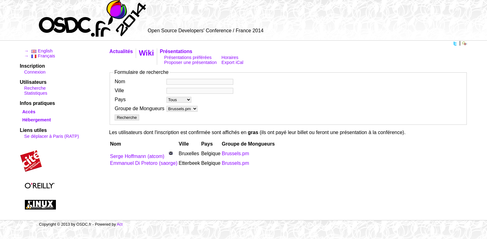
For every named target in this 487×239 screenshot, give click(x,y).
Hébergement (36, 119)
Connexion (35, 72)
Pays (120, 99)
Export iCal (232, 62)
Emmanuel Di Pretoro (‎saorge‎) (143, 163)
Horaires (229, 57)
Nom (120, 81)
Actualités (121, 51)
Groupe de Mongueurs (139, 108)
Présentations (176, 51)
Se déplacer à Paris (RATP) (51, 136)
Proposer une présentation (190, 62)
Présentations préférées (188, 57)
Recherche (35, 88)
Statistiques (35, 93)
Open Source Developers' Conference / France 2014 (205, 30)
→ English (38, 50)
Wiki (146, 53)
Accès (28, 111)
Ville (119, 90)
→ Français (39, 55)
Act (120, 224)
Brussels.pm (235, 153)
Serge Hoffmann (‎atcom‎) (137, 156)
